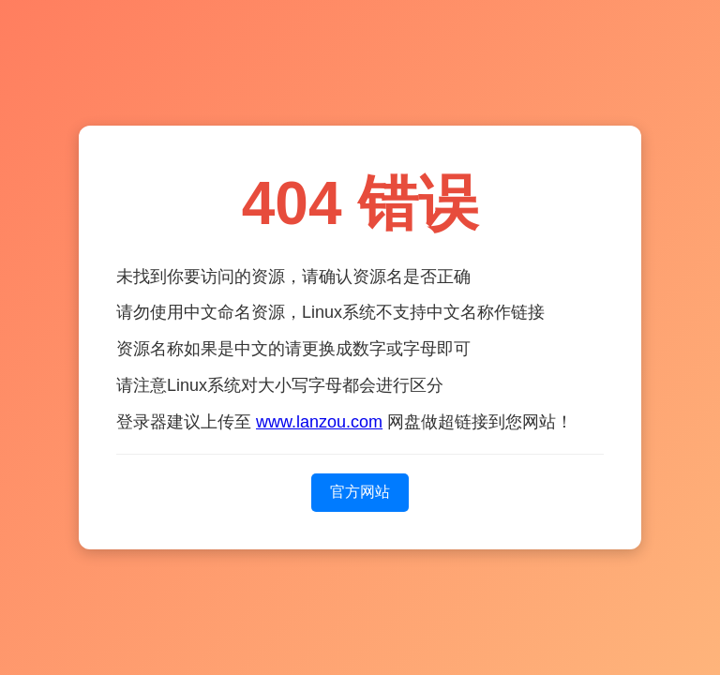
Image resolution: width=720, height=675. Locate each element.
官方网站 (360, 492)
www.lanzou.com (319, 421)
